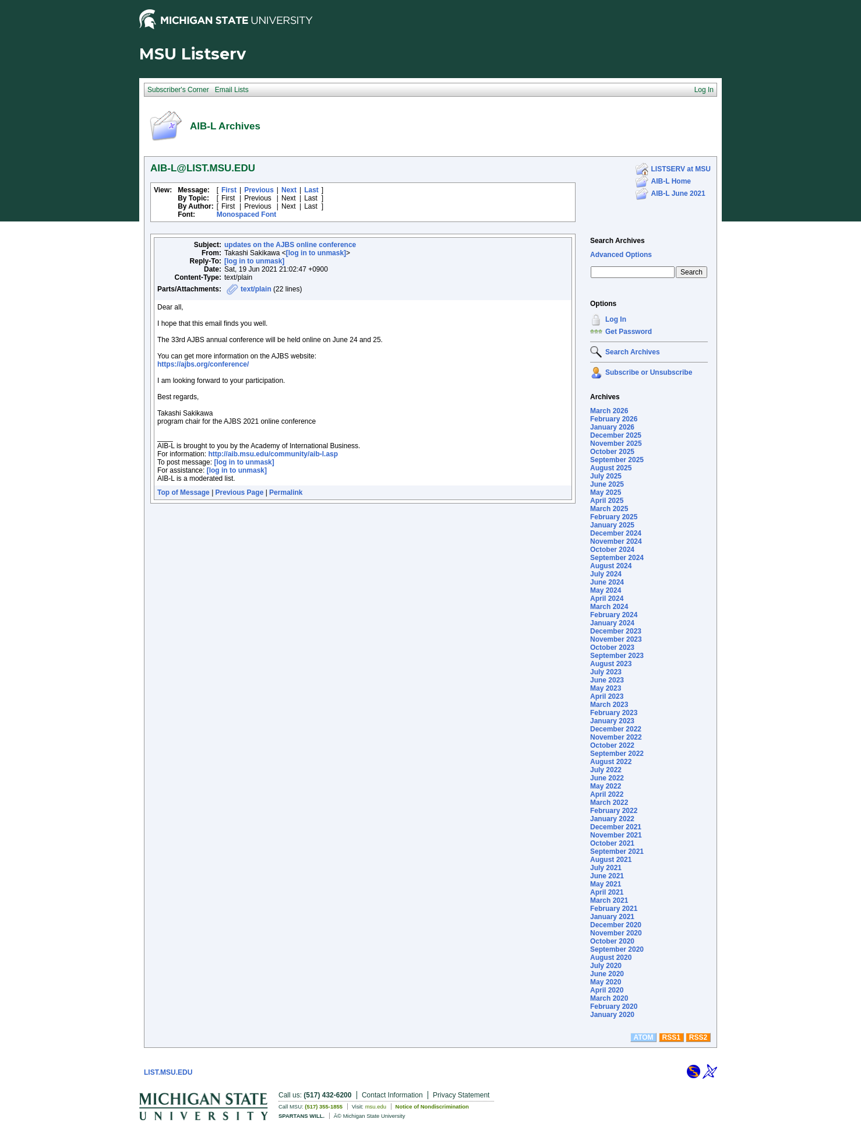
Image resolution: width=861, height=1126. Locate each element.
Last (311, 190)
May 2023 (605, 688)
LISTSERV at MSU (681, 169)
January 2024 (612, 623)
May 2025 (605, 492)
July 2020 (606, 966)
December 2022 (615, 729)
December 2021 (615, 827)
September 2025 (617, 460)
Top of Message (183, 492)
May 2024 (605, 590)
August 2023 (610, 664)
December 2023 (615, 631)
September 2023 (617, 656)
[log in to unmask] (316, 253)
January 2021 (612, 917)
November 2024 (616, 541)
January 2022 (612, 819)
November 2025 (616, 443)
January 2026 (612, 427)
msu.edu (375, 1106)
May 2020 (605, 982)
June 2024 (607, 582)
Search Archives (617, 241)
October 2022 (612, 745)
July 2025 (606, 476)
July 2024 (606, 574)
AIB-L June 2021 (678, 193)
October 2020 (612, 941)
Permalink (285, 492)
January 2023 (612, 721)
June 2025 (607, 484)
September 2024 (617, 558)
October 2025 (612, 452)
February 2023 (613, 713)
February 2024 (613, 615)
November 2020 (616, 933)
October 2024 (612, 550)
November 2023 (616, 639)
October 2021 (612, 843)
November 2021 (616, 835)
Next (289, 190)
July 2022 (606, 770)
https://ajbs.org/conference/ (203, 364)
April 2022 (606, 794)
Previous (259, 190)
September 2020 (617, 949)
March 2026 (609, 411)
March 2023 (609, 705)
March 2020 (609, 998)
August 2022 (610, 762)
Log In (615, 319)
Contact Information (392, 1095)
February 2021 (613, 909)
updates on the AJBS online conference (290, 245)
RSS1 (671, 1037)
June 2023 (607, 680)
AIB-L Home (671, 181)
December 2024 (615, 533)
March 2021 (609, 900)
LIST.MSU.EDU (168, 1072)
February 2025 (613, 517)
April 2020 (606, 990)
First (229, 190)
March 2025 (609, 509)
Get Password (628, 332)
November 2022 (616, 737)
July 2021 (606, 868)
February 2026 (613, 419)
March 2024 (609, 607)
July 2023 (606, 672)
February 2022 (613, 811)
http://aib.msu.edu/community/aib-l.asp (273, 454)
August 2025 (610, 468)
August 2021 (610, 860)
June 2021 (607, 876)
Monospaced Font (247, 214)
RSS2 (698, 1037)
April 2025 (606, 501)
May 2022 (605, 786)
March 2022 (609, 802)
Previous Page (240, 492)
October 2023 (612, 647)
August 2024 (610, 566)
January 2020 (612, 1015)
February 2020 (613, 1006)
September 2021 (617, 851)
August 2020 (610, 957)
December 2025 (615, 435)
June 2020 (607, 974)
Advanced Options (621, 255)
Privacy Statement (461, 1095)
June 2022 (607, 778)
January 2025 (612, 525)
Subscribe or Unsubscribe (648, 372)
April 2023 (606, 696)
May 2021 (605, 884)
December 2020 (615, 925)
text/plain (256, 289)
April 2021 (606, 892)
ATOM (643, 1037)
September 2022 (617, 754)
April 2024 (606, 598)
